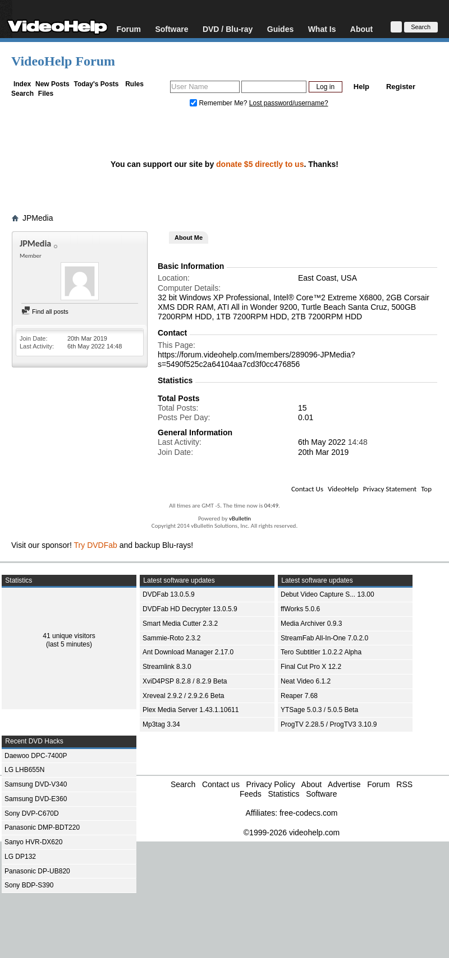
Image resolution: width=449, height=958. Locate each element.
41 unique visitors (69, 636)
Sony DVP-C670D (31, 813)
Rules (134, 84)
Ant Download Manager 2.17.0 (188, 652)
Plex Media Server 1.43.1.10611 (191, 710)
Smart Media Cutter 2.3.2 (180, 623)
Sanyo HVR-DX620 (33, 842)
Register (400, 86)
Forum (128, 29)
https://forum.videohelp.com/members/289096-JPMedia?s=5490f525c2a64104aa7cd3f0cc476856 (256, 359)
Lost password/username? (288, 103)
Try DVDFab (95, 545)
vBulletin (240, 518)
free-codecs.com (308, 812)
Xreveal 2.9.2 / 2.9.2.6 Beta (183, 696)
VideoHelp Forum (63, 61)
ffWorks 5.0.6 (300, 609)
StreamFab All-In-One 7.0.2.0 (324, 638)
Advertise (344, 784)
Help (361, 86)
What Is (322, 29)
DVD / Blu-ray (228, 29)
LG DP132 (20, 857)
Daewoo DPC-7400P (35, 756)
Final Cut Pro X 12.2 (311, 667)
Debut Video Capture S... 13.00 (327, 594)
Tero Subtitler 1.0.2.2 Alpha (321, 652)
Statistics (283, 793)
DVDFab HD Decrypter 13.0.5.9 (190, 609)
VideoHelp (343, 489)
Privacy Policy (270, 784)
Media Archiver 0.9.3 (311, 623)
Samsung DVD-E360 (35, 799)
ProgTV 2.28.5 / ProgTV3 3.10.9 (329, 724)
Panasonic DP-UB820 (37, 871)
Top (426, 489)
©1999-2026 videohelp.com (292, 832)
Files (45, 93)
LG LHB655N (24, 770)
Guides (280, 29)
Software (171, 29)
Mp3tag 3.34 (161, 724)
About (361, 29)
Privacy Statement (389, 489)
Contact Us (307, 489)
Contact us (221, 784)
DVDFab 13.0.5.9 (169, 594)
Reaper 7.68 (299, 696)
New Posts (52, 84)
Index (22, 84)
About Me (189, 237)
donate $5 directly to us (260, 164)
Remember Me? (219, 103)
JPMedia (37, 217)
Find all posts (44, 311)
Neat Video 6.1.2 (306, 681)
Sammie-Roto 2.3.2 (171, 638)
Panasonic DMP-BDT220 (42, 827)
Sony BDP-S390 (28, 885)
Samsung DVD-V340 (35, 784)
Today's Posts (96, 84)
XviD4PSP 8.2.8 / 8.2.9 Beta (185, 681)
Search (22, 93)
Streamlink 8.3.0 (167, 667)
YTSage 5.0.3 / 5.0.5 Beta (319, 710)
